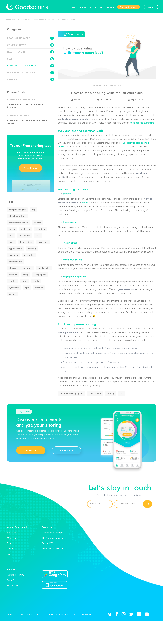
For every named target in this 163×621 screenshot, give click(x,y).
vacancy (39, 287)
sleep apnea (95, 393)
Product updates (30, 38)
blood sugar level (17, 216)
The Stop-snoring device (54, 538)
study (85, 202)
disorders (40, 229)
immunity (32, 248)
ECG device (24, 235)
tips (121, 393)
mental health (15, 261)
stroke (36, 281)
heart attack (26, 242)
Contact (110, 7)
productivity (44, 268)
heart (11, 242)
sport (24, 281)
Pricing (83, 7)
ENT (38, 235)
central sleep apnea (18, 222)
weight (12, 294)
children (37, 222)
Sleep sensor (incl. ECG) (53, 548)
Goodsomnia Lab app (52, 532)
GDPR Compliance (35, 614)
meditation (29, 255)
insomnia (13, 255)
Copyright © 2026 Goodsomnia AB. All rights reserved (69, 614)
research (13, 274)
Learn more (66, 450)
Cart (123, 7)
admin (75, 100)
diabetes (25, 229)
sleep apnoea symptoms (142, 122)
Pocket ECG (47, 543)
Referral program (15, 574)
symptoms (14, 287)
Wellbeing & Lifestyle (30, 72)
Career (10, 548)
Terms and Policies (15, 614)
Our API (11, 580)
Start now (30, 168)
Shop (133, 7)
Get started (31, 450)
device (12, 229)
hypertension (15, 248)
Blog (102, 7)
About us (93, 7)
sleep (25, 274)
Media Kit (11, 538)
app (33, 209)
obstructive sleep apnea (71, 393)
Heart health (30, 51)
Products (73, 7)
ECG (11, 235)
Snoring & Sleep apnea (107, 85)
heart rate (43, 242)
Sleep (30, 58)
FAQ (9, 554)
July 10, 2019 (135, 100)
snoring (110, 393)
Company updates (18, 115)
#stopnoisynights (17, 209)
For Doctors (12, 585)
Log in (150, 7)
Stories (30, 79)
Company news (30, 45)
